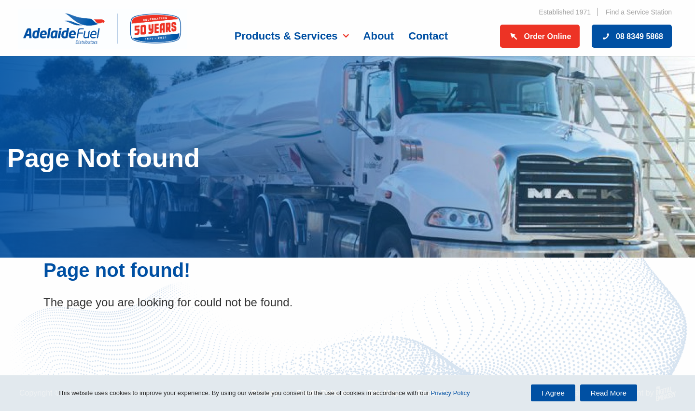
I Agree (553, 393)
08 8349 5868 (631, 36)
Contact (428, 36)
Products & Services (286, 36)
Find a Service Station (639, 12)
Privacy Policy (450, 393)
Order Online (540, 36)
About (378, 36)
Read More (608, 393)
